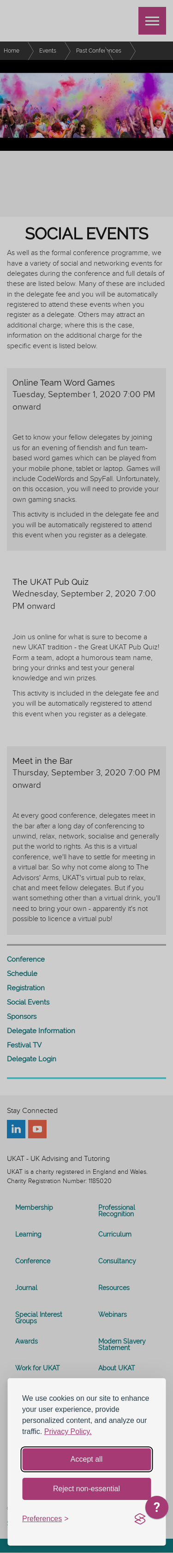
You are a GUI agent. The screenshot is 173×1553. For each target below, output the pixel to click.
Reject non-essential (86, 1489)
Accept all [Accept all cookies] (86, 1459)
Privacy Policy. (68, 1431)
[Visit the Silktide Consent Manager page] (140, 1519)
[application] (157, 1509)
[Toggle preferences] (45, 1519)
